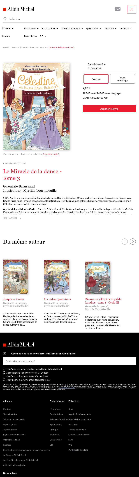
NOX (70, 425)
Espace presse (10, 414)
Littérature (55, 394)
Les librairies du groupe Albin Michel (20, 445)
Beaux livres (56, 425)
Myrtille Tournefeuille (40, 190)
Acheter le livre (109, 108)
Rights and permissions (14, 420)
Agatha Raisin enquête (79, 399)
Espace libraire (10, 409)
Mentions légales (11, 425)
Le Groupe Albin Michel (14, 440)
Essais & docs (56, 399)
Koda (71, 394)
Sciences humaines (59, 404)
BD (51, 430)
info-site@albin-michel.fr (66, 373)
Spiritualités (56, 409)
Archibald (73, 409)
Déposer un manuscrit (14, 404)
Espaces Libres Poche (79, 420)
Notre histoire (10, 399)
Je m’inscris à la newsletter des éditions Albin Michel (34, 354)
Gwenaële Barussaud (19, 186)
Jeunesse (15, 47)
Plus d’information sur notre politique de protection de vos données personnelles (38, 375)
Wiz (70, 430)
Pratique (54, 414)
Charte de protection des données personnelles (26, 435)
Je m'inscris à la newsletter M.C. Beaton (27, 357)
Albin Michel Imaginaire (14, 450)
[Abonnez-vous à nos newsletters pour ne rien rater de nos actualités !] (116, 8)
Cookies (7, 430)
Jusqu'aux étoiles (13, 299)
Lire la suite (12, 218)
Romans (24, 47)
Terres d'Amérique (77, 414)
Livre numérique (122, 79)
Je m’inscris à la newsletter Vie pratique (27, 361)
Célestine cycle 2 (51, 154)
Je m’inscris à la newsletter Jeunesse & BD (29, 364)
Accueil (6, 47)
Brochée (96, 79)
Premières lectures (38, 47)
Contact (7, 394)
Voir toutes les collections (78, 435)
